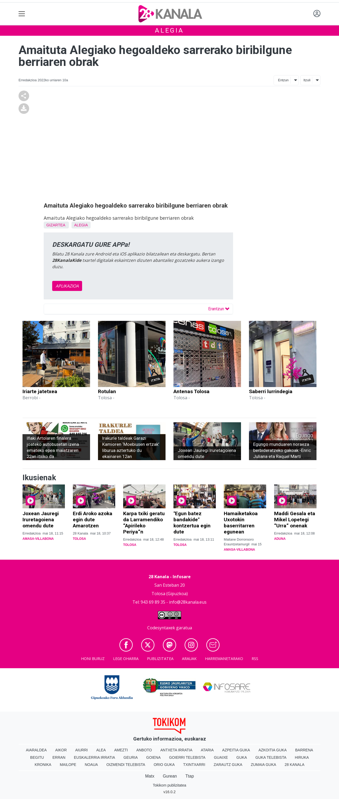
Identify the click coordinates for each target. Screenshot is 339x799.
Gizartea (55, 225)
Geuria (130, 757)
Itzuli (307, 80)
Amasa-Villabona (38, 539)
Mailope (68, 764)
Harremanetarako (224, 658)
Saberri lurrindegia (270, 391)
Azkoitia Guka (272, 750)
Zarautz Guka (228, 764)
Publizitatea (160, 658)
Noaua (91, 764)
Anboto (144, 750)
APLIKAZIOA (67, 286)
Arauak (189, 658)
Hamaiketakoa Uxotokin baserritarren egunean (241, 522)
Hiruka (302, 757)
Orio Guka (164, 764)
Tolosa (79, 539)
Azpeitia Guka (236, 750)
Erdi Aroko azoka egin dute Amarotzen (92, 519)
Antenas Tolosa (191, 391)
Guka (242, 757)
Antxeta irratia (176, 750)
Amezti (121, 750)
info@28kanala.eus (188, 602)
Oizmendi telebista (125, 764)
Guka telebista (270, 757)
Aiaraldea (36, 750)
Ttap (189, 776)
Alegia (169, 30)
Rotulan (107, 391)
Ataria (207, 750)
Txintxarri (194, 764)
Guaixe (221, 757)
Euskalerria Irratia (94, 757)
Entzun (283, 80)
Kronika (43, 764)
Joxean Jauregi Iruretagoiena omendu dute (41, 519)
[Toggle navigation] (22, 14)
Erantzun (218, 308)
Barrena (304, 750)
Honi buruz (93, 658)
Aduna (280, 539)
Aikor (61, 750)
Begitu (37, 757)
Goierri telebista (187, 757)
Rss (255, 658)
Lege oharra (126, 658)
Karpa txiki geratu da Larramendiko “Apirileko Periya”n (144, 522)
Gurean (170, 776)
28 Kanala (295, 764)
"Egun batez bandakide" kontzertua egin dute (192, 522)
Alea (101, 750)
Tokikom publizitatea (169, 785)
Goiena (153, 757)
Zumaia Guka (263, 764)
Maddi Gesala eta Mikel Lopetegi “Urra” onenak (294, 519)
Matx (149, 776)
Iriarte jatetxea (40, 391)
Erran (58, 757)
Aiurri (81, 750)
